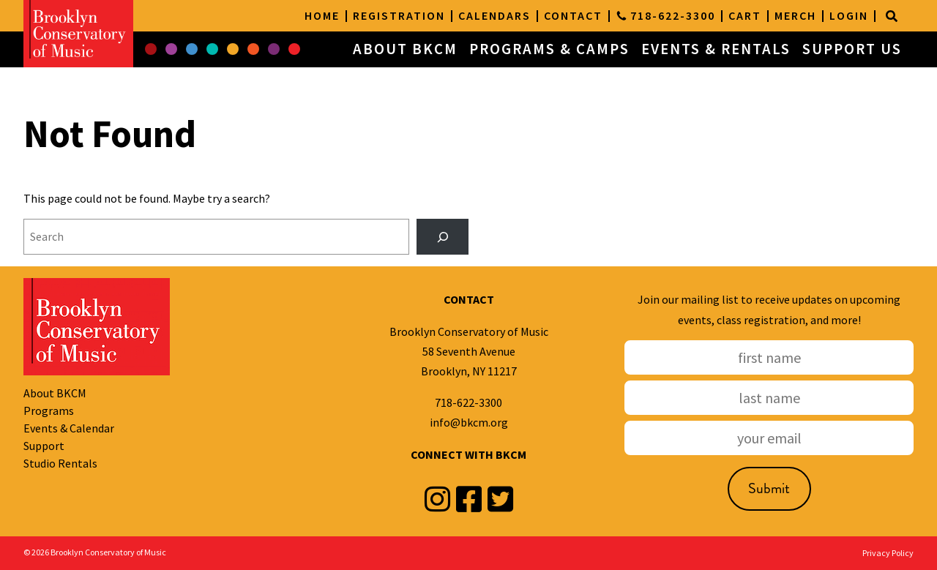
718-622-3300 (468, 402)
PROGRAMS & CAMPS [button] (549, 49)
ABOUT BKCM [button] (405, 49)
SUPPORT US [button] (852, 49)
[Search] (891, 16)
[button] (151, 50)
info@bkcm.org (469, 422)
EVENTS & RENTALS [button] (716, 49)
